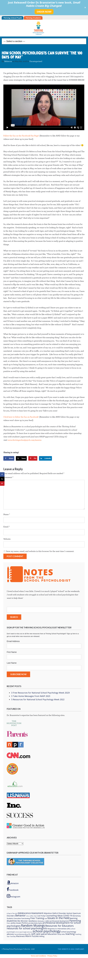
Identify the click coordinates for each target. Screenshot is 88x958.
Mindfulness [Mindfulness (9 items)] (32, 921)
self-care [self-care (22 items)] (35, 933)
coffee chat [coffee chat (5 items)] (32, 916)
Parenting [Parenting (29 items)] (75, 920)
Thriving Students (33, 18)
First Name (12, 652)
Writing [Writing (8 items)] (41, 936)
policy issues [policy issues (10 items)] (16, 923)
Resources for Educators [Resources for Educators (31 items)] (59, 925)
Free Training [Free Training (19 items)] (37, 918)
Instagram (13, 896)
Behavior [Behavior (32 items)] (20, 915)
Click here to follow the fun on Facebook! (21, 417)
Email (6, 527)
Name (6, 514)
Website (7, 539)
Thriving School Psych (12, 18)
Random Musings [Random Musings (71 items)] (33, 925)
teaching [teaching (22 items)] (70, 933)
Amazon (13, 883)
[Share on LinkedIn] (45, 458)
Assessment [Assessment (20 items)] (37, 913)
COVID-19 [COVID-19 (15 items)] (67, 915)
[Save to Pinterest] (32, 458)
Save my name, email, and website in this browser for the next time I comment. (40, 551)
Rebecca (8, 61)
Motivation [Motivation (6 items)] (41, 921)
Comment (8, 477)
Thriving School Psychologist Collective (44, 28)
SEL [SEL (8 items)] (29, 934)
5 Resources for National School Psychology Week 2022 (37, 699)
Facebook (12, 889)
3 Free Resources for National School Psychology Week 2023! (40, 692)
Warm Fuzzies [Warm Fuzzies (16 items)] (32, 936)
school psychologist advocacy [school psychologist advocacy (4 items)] (23, 932)
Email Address (13, 641)
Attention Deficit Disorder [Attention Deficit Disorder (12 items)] (55, 913)
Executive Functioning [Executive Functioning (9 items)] (22, 918)
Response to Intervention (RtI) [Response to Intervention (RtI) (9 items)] (58, 928)
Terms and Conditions (38, 956)
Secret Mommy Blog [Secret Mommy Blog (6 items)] (21, 934)
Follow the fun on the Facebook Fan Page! (21, 136)
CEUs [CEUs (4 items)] (27, 916)
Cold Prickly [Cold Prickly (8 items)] (41, 916)
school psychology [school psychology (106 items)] (47, 931)
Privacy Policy (52, 956)
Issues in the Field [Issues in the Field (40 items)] (58, 918)
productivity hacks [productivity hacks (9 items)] (35, 923)
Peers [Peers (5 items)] (8, 923)
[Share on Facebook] (8, 458)
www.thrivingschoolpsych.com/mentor (24, 440)
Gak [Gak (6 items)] (45, 918)
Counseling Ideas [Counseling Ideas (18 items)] (54, 915)
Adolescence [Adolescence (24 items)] (24, 913)
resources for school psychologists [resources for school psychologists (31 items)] (27, 928)
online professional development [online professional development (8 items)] (57, 921)
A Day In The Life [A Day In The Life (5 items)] (12, 913)
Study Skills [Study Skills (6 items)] (61, 934)
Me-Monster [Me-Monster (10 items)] (22, 921)
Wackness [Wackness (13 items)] (20, 936)
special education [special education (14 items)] (49, 934)
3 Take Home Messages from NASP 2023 (30, 696)
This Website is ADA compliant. (71, 949)
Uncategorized (35, 61)
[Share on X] (21, 458)
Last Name (12, 663)
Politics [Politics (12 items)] (25, 923)
